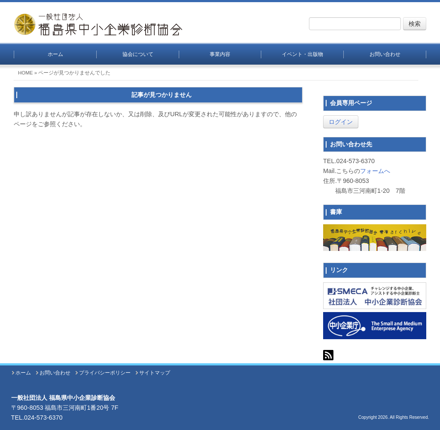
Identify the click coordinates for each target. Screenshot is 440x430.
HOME (25, 72)
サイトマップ (154, 372)
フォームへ (375, 170)
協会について (137, 54)
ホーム (55, 54)
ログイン (341, 121)
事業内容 (220, 54)
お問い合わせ (385, 54)
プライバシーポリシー (105, 372)
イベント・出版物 (302, 54)
